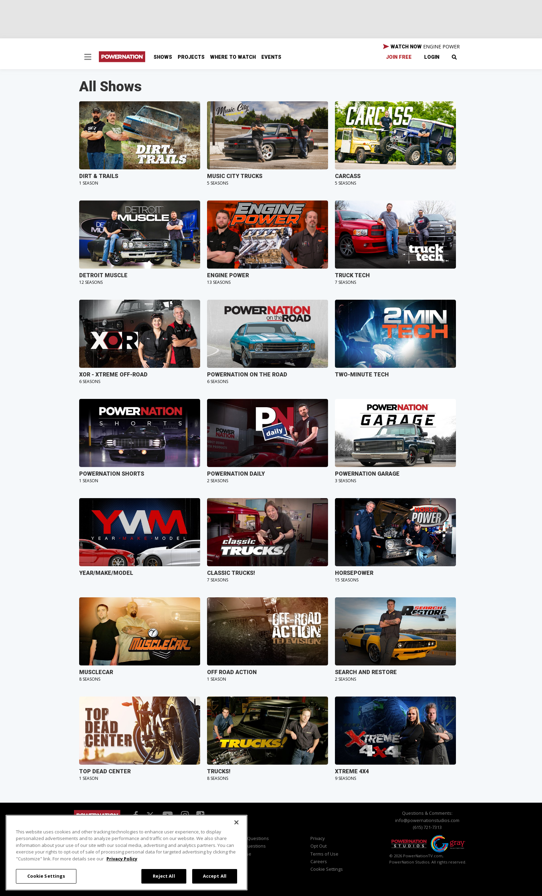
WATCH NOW (421, 46)
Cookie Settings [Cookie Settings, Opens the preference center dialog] (46, 876)
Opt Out (318, 846)
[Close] (236, 822)
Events (271, 57)
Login (431, 57)
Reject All (164, 876)
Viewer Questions (250, 838)
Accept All (214, 876)
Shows (162, 57)
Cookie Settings (326, 869)
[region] (126, 852)
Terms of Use (324, 854)
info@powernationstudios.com (427, 820)
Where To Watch (233, 57)
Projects (191, 57)
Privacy (317, 838)
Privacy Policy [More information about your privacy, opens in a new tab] (121, 859)
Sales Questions (249, 846)
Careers (318, 861)
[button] (87, 58)
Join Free (399, 57)
